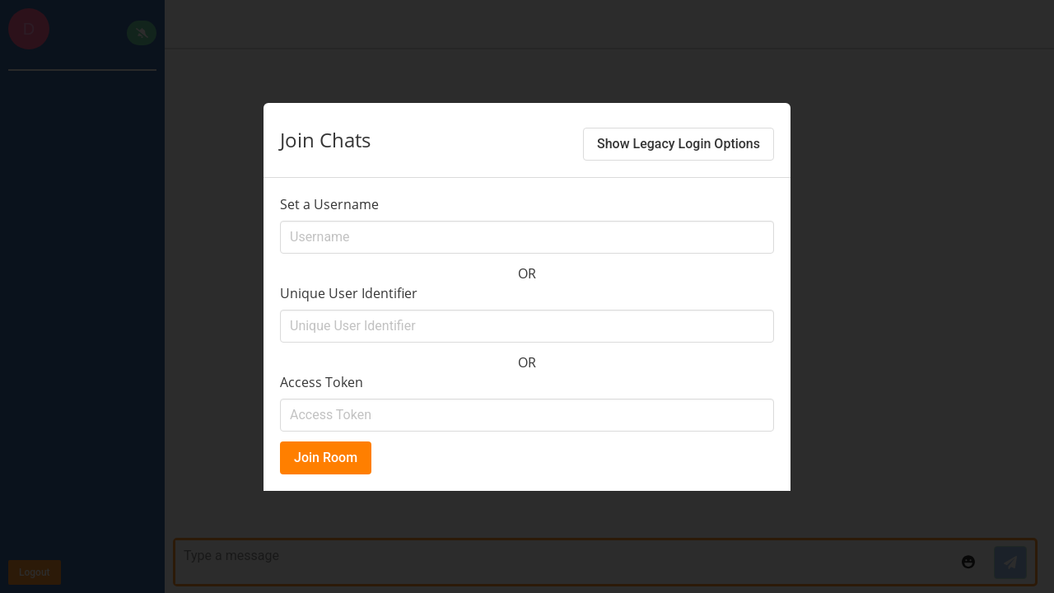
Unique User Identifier (348, 293)
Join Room (325, 457)
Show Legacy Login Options (678, 144)
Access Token (321, 382)
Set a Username (329, 204)
